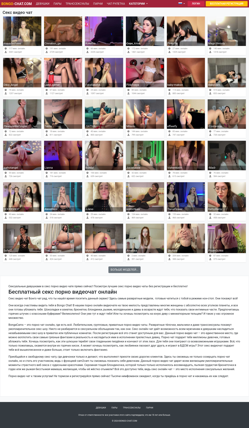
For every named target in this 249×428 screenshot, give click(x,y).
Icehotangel (11, 167)
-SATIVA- (90, 126)
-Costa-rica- (215, 126)
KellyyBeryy (215, 209)
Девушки (42, 3)
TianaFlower (174, 209)
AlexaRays (51, 209)
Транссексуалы (77, 3)
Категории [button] (137, 3)
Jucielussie (133, 167)
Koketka (90, 43)
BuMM (89, 167)
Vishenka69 (174, 167)
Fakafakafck (92, 85)
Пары (58, 3)
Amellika (131, 250)
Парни (98, 3)
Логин (196, 3)
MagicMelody (216, 43)
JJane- (89, 209)
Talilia (48, 126)
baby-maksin (175, 85)
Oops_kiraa (133, 43)
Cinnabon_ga (53, 43)
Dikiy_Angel (11, 85)
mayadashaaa (12, 43)
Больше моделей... (125, 269)
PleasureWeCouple (15, 126)
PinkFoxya (132, 85)
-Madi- (212, 167)
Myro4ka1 (91, 250)
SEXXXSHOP (11, 209)
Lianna (49, 167)
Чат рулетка (116, 3)
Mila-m (130, 126)
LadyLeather (52, 85)
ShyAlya (172, 250)
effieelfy (172, 126)
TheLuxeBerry (53, 250)
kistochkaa (133, 209)
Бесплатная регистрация (226, 3)
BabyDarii (214, 85)
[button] (182, 3)
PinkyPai (172, 43)
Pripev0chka (215, 250)
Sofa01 (8, 250)
